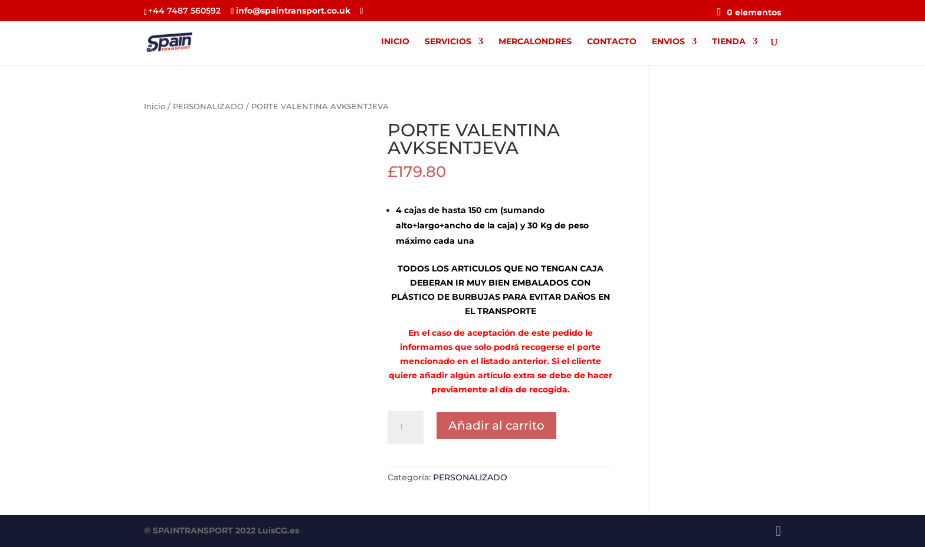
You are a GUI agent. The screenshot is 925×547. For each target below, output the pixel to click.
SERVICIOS (448, 42)
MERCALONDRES (535, 42)
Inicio (154, 106)
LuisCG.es (278, 530)
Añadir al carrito (496, 425)
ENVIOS (668, 42)
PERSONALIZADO (208, 106)
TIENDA (729, 42)
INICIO (395, 42)
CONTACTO (612, 42)
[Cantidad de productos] (405, 427)
